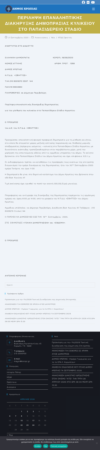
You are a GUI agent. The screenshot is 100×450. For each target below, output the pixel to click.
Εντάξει (37, 446)
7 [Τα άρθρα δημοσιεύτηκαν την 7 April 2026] (15, 416)
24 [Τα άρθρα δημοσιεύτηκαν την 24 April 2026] (33, 425)
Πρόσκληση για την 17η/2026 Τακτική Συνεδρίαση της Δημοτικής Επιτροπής (40, 299)
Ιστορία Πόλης (14, 372)
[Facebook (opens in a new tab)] (83, 2)
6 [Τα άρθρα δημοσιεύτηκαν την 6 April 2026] (9, 416)
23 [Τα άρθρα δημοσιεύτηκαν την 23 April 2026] (27, 425)
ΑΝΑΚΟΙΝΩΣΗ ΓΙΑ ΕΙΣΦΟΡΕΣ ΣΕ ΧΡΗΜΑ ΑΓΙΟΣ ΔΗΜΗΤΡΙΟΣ (30, 304)
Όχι (45, 446)
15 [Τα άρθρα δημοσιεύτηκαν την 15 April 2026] (22, 420)
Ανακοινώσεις (41, 37)
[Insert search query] (50, 285)
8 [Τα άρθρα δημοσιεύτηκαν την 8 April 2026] (21, 416)
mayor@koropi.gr (22, 361)
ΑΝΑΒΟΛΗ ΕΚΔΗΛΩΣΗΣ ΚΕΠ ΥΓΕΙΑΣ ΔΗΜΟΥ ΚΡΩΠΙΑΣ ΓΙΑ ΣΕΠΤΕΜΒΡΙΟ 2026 (38, 314)
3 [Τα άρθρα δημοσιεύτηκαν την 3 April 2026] (33, 411)
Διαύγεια (11, 387)
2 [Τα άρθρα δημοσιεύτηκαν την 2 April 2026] (27, 411)
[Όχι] (96, 443)
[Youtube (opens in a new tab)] (92, 2)
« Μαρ (10, 435)
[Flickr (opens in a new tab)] (88, 2)
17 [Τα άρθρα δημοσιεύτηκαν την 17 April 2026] (33, 420)
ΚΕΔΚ (9, 377)
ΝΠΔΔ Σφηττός (65, 37)
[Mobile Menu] (93, 8)
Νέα (53, 37)
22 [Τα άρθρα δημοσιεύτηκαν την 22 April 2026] (22, 425)
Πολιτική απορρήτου (59, 446)
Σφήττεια (12, 382)
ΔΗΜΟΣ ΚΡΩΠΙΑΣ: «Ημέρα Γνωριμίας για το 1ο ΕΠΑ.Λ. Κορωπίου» (34, 309)
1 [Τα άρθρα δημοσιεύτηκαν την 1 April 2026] (21, 411)
